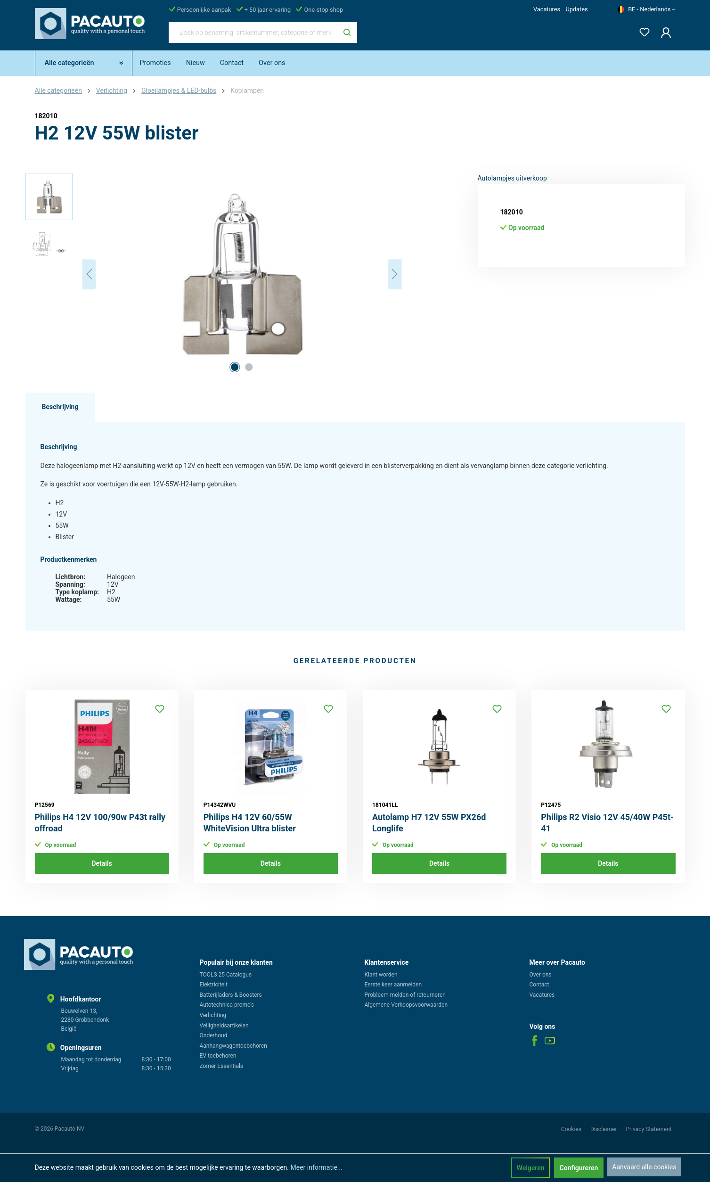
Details (101, 863)
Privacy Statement (648, 1129)
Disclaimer (604, 1129)
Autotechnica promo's (227, 1004)
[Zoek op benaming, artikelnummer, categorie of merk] (253, 32)
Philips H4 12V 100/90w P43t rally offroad (100, 822)
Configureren (579, 1168)
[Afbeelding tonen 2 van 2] (249, 367)
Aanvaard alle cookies (644, 1167)
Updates (576, 9)
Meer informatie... (316, 1167)
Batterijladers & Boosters (231, 995)
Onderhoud (214, 1035)
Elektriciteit (214, 984)
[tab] (60, 407)
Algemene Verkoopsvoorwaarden (406, 1004)
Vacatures (546, 9)
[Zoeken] (347, 32)
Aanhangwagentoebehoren (233, 1045)
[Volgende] (395, 274)
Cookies (572, 1129)
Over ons (541, 974)
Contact (539, 984)
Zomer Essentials (222, 1066)
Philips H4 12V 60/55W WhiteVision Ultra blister (250, 822)
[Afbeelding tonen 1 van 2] (234, 367)
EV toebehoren (218, 1055)
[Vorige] (89, 274)
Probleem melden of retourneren (405, 995)
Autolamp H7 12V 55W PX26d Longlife (429, 822)
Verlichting (213, 1015)
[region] (214, 274)
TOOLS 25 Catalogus (226, 974)
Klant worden (381, 974)
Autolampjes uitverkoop (512, 178)
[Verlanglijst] (642, 30)
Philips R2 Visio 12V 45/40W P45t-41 (607, 822)
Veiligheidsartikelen (224, 1025)
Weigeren (531, 1168)
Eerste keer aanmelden (393, 984)
